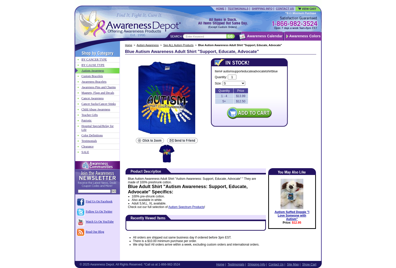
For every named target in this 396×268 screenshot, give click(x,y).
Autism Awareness (148, 45)
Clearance (88, 146)
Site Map (293, 264)
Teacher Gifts (90, 115)
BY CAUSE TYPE (93, 65)
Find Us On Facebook (99, 201)
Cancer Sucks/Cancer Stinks (99, 104)
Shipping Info (262, 8)
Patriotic (87, 120)
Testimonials (238, 8)
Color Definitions (92, 135)
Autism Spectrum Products (186, 207)
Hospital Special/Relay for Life (98, 128)
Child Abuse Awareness (96, 109)
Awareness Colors (305, 36)
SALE (85, 152)
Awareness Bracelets (94, 81)
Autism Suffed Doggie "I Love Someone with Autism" (292, 215)
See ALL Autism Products (178, 45)
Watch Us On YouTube (100, 221)
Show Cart (309, 264)
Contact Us (285, 8)
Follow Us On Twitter (99, 211)
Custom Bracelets (92, 76)
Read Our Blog (95, 231)
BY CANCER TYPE (94, 59)
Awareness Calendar (264, 36)
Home (220, 8)
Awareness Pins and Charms (99, 87)
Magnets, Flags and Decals (98, 93)
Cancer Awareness (93, 98)
